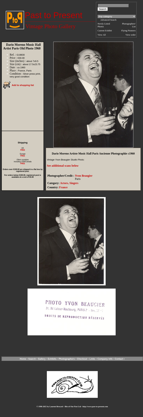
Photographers (67, 359)
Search (32, 359)
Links (92, 359)
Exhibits (52, 359)
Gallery (42, 359)
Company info (105, 359)
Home (23, 359)
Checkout (82, 359)
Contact (119, 359)
